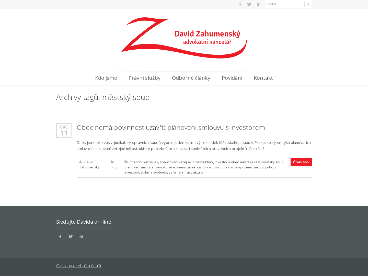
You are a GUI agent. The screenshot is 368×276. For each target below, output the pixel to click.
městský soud (272, 162)
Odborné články (191, 77)
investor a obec (227, 162)
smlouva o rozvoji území (233, 167)
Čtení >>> (301, 162)
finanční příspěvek (144, 162)
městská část (250, 162)
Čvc (64, 127)
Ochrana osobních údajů (78, 266)
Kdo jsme (106, 77)
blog (114, 167)
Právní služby (144, 77)
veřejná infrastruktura (186, 172)
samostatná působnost (194, 167)
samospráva (165, 167)
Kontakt (263, 77)
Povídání (232, 77)
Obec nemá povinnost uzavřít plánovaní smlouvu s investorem (171, 127)
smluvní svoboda (154, 172)
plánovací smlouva (139, 167)
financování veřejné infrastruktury (186, 162)
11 (64, 133)
